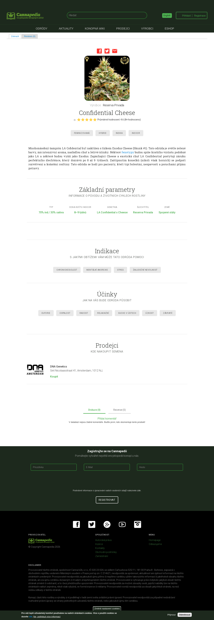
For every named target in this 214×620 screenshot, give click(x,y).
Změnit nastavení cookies (107, 608)
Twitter (107, 51)
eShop (169, 28)
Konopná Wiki (95, 28)
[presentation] (107, 481)
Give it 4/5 (90, 119)
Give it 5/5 (94, 119)
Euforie (46, 313)
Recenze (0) (119, 409)
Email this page (115, 51)
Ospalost (65, 313)
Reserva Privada (113, 105)
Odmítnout (184, 614)
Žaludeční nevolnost (145, 270)
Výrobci (147, 28)
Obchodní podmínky (106, 552)
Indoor (136, 133)
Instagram (137, 524)
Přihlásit (186, 15)
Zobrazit (16, 36)
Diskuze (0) (94, 409)
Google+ (107, 524)
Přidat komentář (107, 418)
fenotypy (128, 152)
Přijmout (171, 614)
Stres (120, 270)
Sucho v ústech (127, 313)
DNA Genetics (58, 366)
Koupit (54, 376)
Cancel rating (74, 120)
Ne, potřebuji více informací (47, 616)
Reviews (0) (29, 36)
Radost (84, 313)
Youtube (122, 524)
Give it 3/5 (86, 119)
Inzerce (99, 544)
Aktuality (66, 28)
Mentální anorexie (97, 270)
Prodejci (123, 28)
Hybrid (102, 133)
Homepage (154, 540)
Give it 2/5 (82, 119)
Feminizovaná (82, 133)
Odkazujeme (155, 544)
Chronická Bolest (67, 270)
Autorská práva (103, 540)
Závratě (167, 313)
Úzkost (149, 313)
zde (30, 616)
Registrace (200, 15)
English (167, 15)
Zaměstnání (101, 556)
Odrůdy (41, 28)
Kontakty (100, 548)
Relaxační (103, 313)
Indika (119, 133)
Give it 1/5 (78, 119)
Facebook (99, 51)
